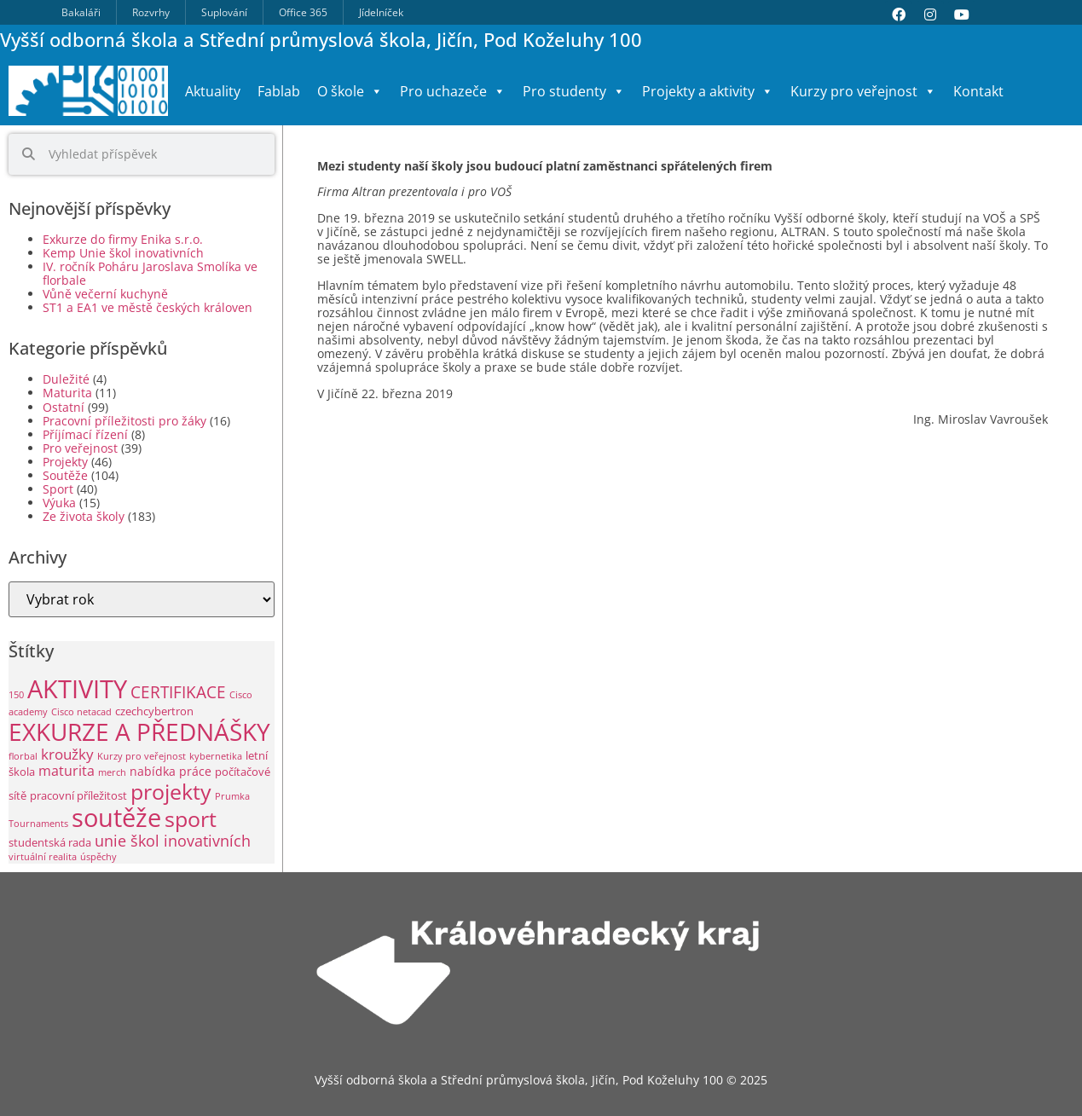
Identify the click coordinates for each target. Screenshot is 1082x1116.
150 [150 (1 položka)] (16, 695)
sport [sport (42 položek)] (191, 819)
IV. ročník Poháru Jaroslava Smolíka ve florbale (150, 273)
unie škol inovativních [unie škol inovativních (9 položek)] (173, 840)
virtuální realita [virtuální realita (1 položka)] (43, 857)
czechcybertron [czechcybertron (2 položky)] (154, 711)
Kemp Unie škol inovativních (123, 253)
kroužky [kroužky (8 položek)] (67, 753)
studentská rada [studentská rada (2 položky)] (50, 843)
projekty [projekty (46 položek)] (170, 791)
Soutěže (65, 475)
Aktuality (212, 91)
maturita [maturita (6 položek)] (66, 770)
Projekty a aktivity (707, 91)
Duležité (66, 379)
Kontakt (978, 91)
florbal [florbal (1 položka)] (23, 756)
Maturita (67, 393)
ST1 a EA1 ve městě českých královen (147, 307)
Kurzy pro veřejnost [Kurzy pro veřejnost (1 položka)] (141, 756)
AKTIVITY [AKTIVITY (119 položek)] (77, 689)
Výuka (59, 502)
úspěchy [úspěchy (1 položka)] (98, 857)
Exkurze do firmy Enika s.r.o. (123, 239)
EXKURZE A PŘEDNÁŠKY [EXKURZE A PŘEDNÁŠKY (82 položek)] (139, 731)
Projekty (65, 462)
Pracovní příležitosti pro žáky (124, 421)
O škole (350, 91)
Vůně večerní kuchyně (105, 294)
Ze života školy (83, 516)
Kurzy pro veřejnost (863, 91)
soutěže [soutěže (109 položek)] (116, 817)
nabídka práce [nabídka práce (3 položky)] (170, 771)
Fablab (278, 91)
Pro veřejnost (80, 448)
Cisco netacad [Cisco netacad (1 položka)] (81, 712)
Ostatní (63, 407)
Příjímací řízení (85, 434)
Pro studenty (574, 91)
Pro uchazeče (453, 91)
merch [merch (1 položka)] (112, 772)
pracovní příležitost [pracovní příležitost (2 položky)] (78, 796)
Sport (58, 489)
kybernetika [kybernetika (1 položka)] (215, 756)
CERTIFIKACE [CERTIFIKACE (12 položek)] (178, 692)
